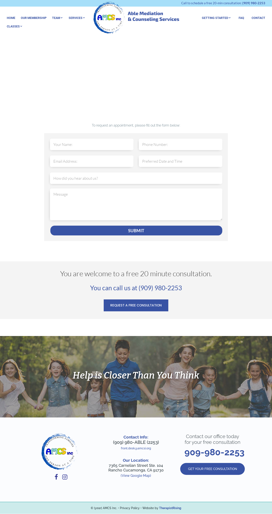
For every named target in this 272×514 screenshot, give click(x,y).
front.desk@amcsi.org (136, 448)
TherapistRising (170, 508)
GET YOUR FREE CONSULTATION (212, 469)
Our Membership (34, 18)
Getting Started (215, 18)
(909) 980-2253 (253, 3)
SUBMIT (136, 230)
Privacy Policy (130, 508)
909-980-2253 (214, 452)
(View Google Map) (136, 476)
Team (56, 18)
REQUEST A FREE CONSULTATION (136, 305)
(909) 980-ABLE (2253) (136, 442)
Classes (13, 26)
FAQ (241, 18)
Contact (258, 18)
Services (75, 18)
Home (11, 18)
